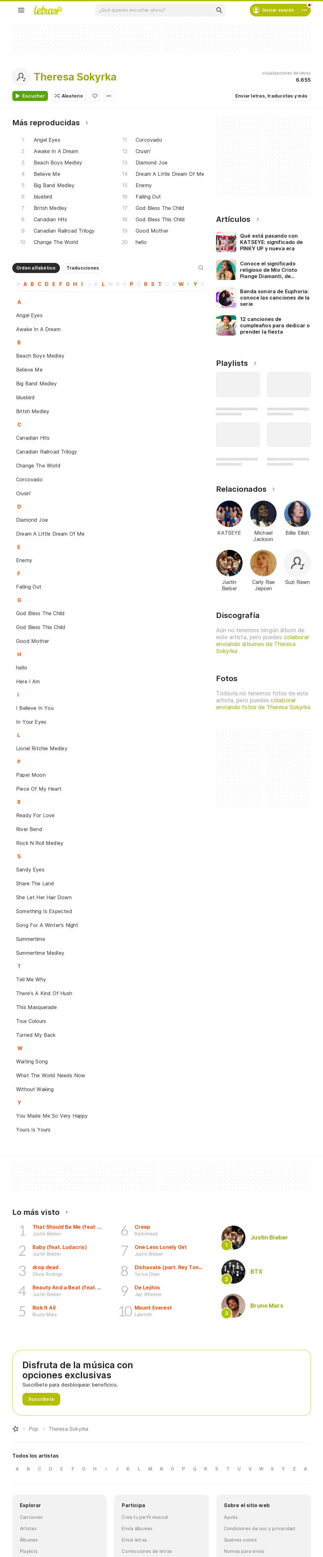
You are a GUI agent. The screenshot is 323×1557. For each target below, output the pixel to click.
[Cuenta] (304, 10)
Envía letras (134, 1539)
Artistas (28, 1528)
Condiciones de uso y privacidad (259, 1528)
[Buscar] (219, 10)
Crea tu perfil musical (145, 1517)
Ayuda (231, 1517)
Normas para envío (244, 1551)
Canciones (31, 1517)
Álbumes (29, 1539)
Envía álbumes (137, 1528)
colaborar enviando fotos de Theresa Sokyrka (263, 703)
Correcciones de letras (147, 1551)
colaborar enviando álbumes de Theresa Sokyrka (262, 644)
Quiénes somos (240, 1539)
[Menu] (21, 10)
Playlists (29, 1551)
